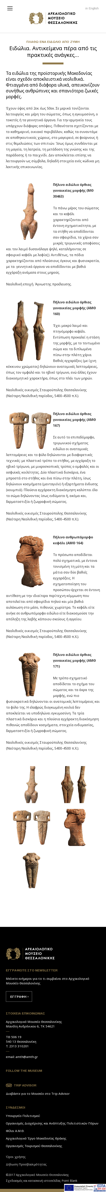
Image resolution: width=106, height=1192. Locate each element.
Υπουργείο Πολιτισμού (23, 1116)
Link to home (30, 953)
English (94, 8)
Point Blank (69, 1181)
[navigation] (11, 8)
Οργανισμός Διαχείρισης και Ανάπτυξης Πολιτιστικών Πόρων (52, 1123)
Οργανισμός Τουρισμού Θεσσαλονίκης (34, 1146)
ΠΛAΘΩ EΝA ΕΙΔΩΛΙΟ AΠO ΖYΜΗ (53, 41)
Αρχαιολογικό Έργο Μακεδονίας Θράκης (36, 1138)
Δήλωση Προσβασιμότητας (26, 1164)
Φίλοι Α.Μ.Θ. (15, 1131)
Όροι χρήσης (16, 1157)
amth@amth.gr (27, 1057)
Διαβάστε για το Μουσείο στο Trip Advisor (38, 1093)
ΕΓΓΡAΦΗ (18, 996)
